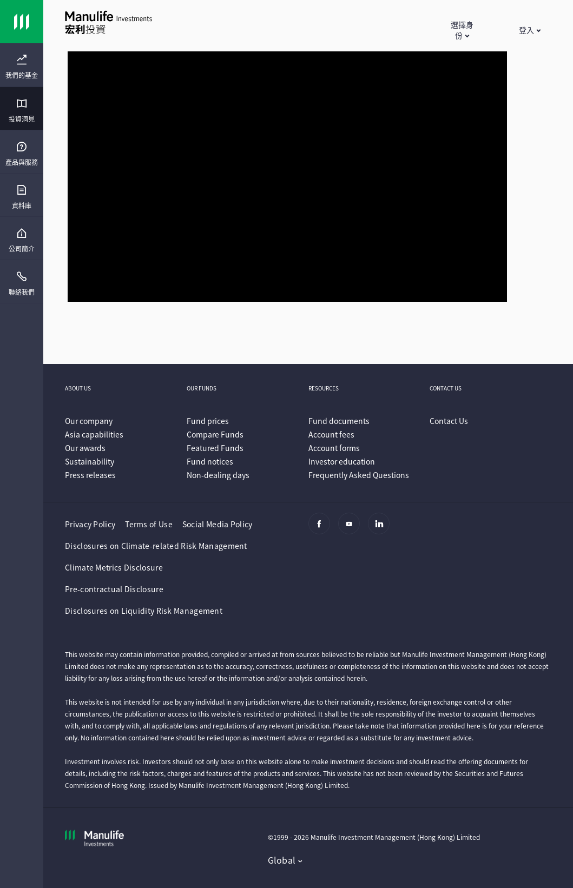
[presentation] (21, 65)
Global (282, 859)
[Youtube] (352, 528)
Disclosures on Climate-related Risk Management (156, 545)
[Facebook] (322, 528)
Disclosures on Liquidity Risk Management (143, 610)
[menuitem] (21, 67)
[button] (461, 30)
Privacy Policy (90, 524)
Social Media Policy (217, 524)
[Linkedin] (382, 528)
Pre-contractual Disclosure (114, 589)
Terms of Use (149, 524)
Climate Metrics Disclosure (114, 567)
